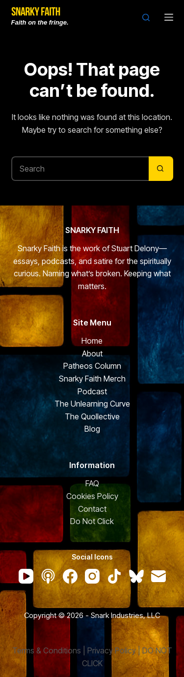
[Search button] (161, 168)
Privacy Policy (111, 650)
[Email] (158, 576)
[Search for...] (80, 168)
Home (92, 341)
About (92, 353)
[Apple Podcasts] (48, 576)
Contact (92, 509)
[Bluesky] (136, 576)
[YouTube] (26, 576)
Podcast (92, 391)
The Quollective (92, 416)
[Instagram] (92, 576)
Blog (92, 429)
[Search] (146, 17)
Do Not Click (92, 521)
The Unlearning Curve (92, 404)
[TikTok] (114, 576)
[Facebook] (70, 576)
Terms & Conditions (46, 650)
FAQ (92, 483)
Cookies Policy (92, 496)
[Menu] (168, 17)
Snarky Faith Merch (92, 378)
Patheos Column (92, 366)
